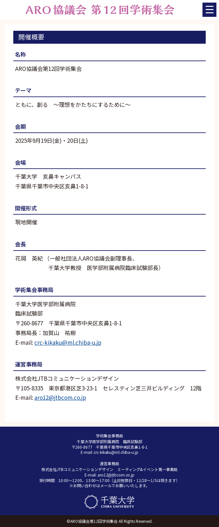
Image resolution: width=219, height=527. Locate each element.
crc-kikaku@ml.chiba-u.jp (67, 342)
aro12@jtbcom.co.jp (60, 397)
